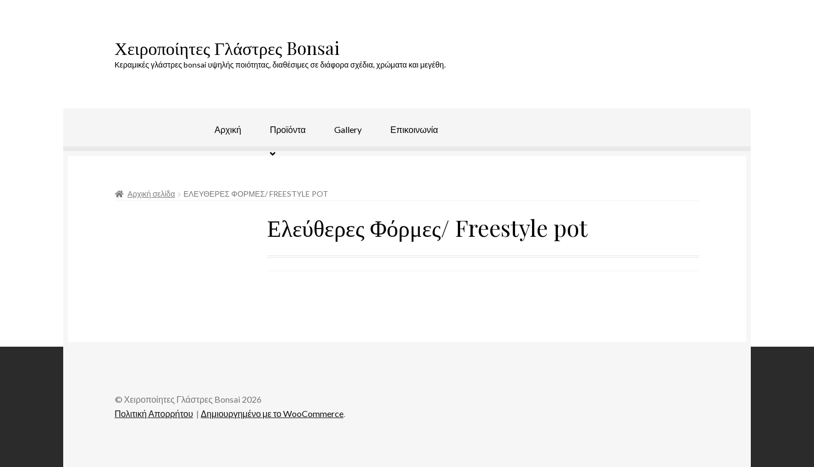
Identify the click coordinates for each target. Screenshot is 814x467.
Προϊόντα (288, 129)
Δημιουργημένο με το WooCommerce (272, 413)
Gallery (348, 129)
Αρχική (227, 129)
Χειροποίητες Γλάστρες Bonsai (227, 47)
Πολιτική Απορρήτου (154, 413)
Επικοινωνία (414, 129)
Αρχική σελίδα (151, 193)
